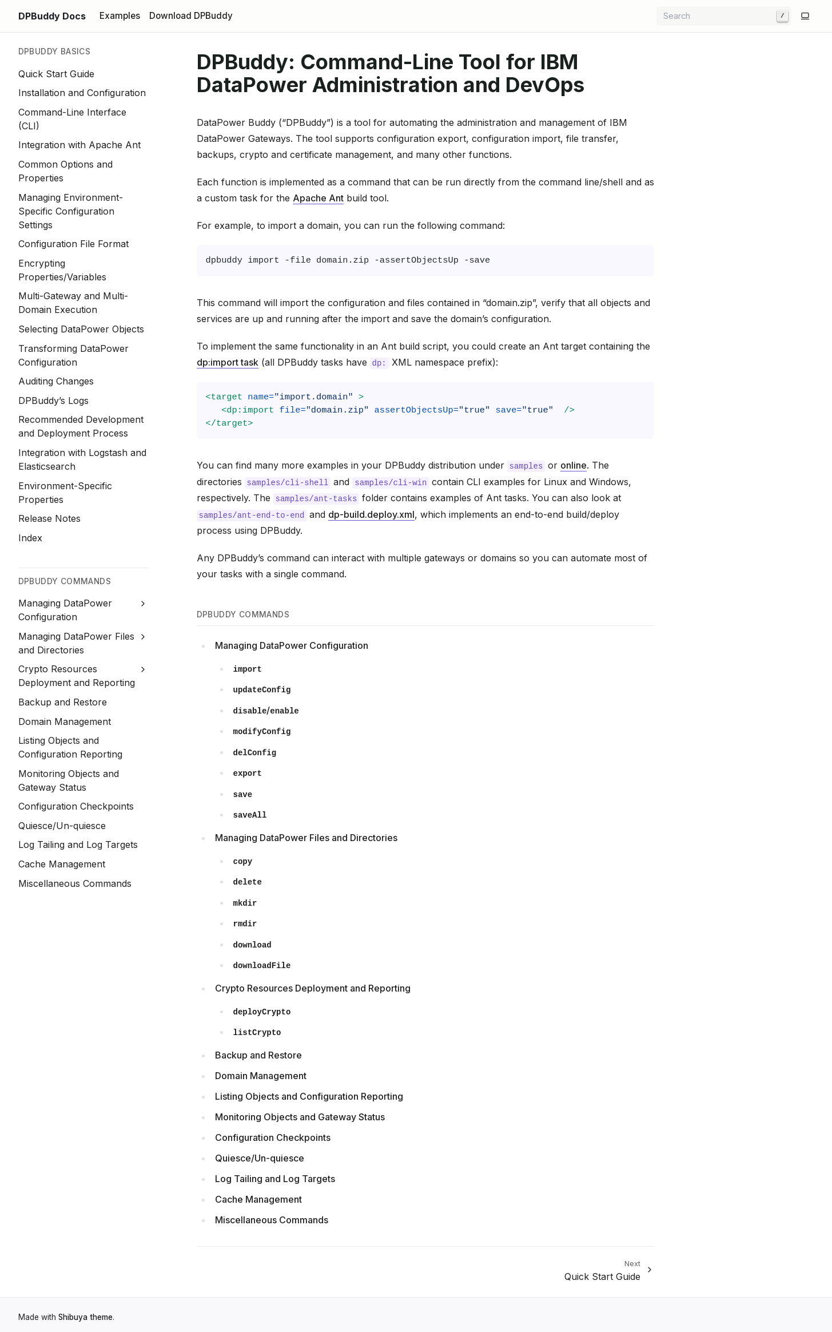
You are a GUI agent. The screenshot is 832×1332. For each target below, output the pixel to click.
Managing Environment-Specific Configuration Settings (70, 211)
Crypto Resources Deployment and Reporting (313, 988)
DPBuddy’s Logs (53, 400)
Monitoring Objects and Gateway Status (300, 1117)
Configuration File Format (73, 243)
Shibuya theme (85, 1317)
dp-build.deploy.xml (371, 514)
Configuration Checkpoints (76, 806)
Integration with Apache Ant (79, 144)
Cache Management (61, 864)
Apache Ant (318, 198)
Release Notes (49, 518)
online (573, 465)
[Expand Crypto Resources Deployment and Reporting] (142, 669)
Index (30, 538)
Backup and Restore (62, 702)
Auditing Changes (56, 381)
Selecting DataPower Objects (81, 329)
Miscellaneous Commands (75, 883)
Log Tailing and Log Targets (78, 844)
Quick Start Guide (56, 74)
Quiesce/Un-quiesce (62, 825)
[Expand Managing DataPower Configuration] (142, 603)
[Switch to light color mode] (805, 16)
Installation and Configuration (82, 92)
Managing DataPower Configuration (291, 645)
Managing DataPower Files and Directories (306, 837)
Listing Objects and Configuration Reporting (309, 1096)
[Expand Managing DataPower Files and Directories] (142, 636)
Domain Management (64, 721)
